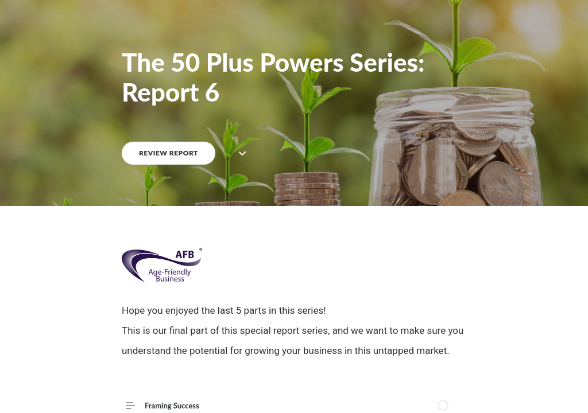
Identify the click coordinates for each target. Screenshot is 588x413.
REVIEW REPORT (168, 153)
